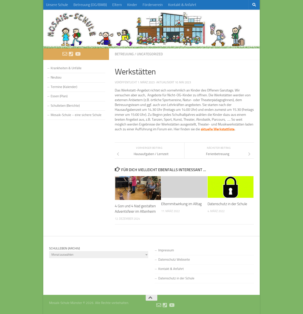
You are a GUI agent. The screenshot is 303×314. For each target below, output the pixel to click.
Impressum (166, 250)
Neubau (56, 77)
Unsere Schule (57, 5)
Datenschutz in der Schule (227, 204)
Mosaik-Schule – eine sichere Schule (76, 115)
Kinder (132, 5)
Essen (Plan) (59, 96)
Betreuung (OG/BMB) (90, 5)
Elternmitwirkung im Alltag (181, 204)
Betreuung (124, 54)
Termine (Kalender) (64, 87)
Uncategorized (150, 54)
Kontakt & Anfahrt (182, 5)
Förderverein (153, 5)
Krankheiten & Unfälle (66, 68)
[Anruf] (71, 53)
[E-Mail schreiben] (64, 53)
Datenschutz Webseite (174, 259)
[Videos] (77, 53)
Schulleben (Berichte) (65, 106)
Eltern (117, 5)
